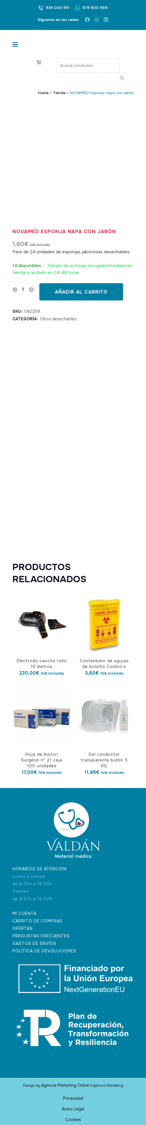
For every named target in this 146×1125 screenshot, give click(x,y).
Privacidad (73, 1098)
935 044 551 (57, 7)
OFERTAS (22, 928)
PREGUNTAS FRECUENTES (41, 936)
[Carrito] (39, 62)
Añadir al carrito (81, 292)
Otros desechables (58, 318)
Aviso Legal (73, 1108)
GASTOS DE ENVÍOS (34, 943)
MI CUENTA (24, 913)
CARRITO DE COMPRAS (37, 921)
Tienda (59, 92)
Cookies (73, 1119)
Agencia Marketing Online (65, 1085)
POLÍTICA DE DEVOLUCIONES (44, 950)
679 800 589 (95, 7)
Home (43, 92)
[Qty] (23, 289)
